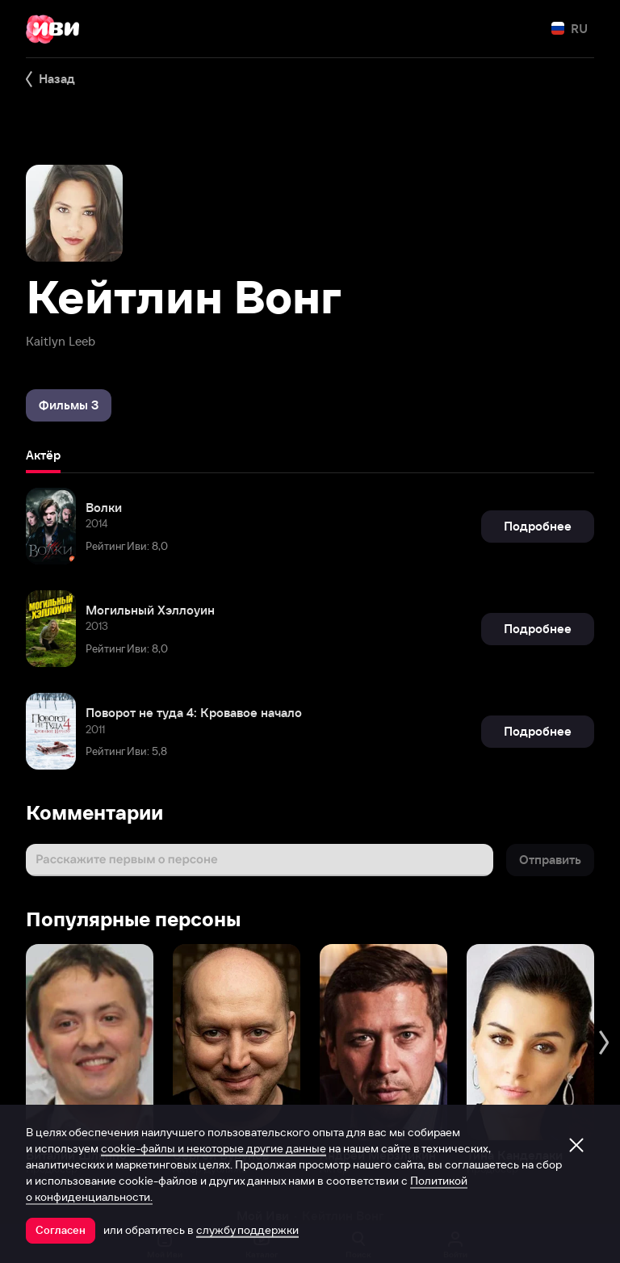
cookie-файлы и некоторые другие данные (213, 1148)
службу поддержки (247, 1229)
